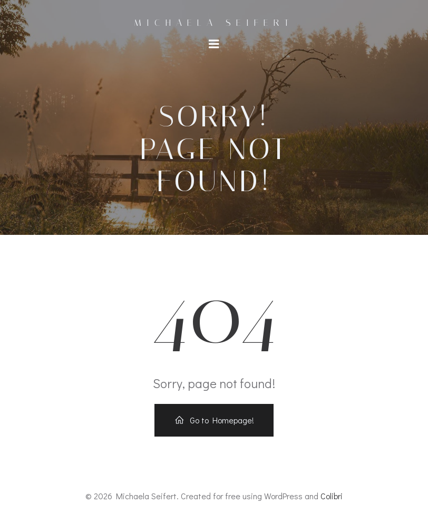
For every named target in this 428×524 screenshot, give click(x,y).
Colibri (331, 495)
